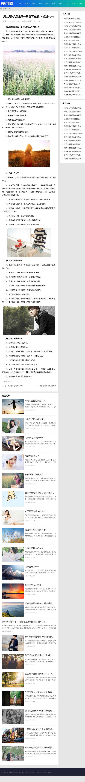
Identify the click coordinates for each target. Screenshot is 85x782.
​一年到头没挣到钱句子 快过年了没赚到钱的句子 (47, 734)
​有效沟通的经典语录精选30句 (74, 66)
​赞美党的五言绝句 (33, 588)
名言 (73, 3)
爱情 (46, 3)
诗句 (80, 3)
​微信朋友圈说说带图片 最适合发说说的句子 (45, 716)
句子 (26, 3)
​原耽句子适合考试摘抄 (35, 419)
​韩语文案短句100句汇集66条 (73, 95)
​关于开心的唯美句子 (34, 438)
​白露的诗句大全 (32, 457)
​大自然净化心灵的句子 (35, 532)
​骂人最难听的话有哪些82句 (73, 51)
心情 (67, 3)
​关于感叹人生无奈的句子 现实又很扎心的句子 (46, 697)
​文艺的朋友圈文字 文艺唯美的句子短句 (43, 641)
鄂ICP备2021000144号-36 (26, 778)
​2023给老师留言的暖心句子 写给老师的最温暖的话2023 (50, 678)
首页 (20, 3)
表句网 (2, 9)
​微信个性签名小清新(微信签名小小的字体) (44, 494)
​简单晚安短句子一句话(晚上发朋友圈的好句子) (23, 626)
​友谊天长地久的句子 (34, 551)
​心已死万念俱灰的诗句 (35, 513)
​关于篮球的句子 (32, 569)
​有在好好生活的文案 (34, 476)
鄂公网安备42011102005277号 (10, 778)
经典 (33, 3)
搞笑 (53, 3)
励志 (40, 3)
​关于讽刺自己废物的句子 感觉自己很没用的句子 (47, 659)
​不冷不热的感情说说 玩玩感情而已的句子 (44, 753)
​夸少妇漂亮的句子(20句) (72, 84)
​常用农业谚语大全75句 (15, 386)
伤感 (60, 3)
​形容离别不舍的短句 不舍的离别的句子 (43, 607)
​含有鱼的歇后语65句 (49, 386)
